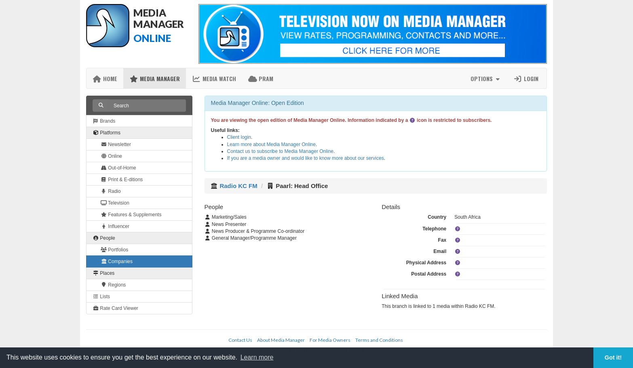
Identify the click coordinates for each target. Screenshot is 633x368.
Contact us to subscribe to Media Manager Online (280, 151)
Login (525, 78)
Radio (111, 191)
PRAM (260, 78)
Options (486, 78)
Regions (113, 285)
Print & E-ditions (122, 179)
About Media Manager (281, 340)
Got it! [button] (613, 357)
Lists (101, 296)
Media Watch (214, 78)
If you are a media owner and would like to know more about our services (305, 158)
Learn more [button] (257, 357)
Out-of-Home (118, 168)
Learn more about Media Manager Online (271, 144)
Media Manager (154, 78)
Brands (104, 121)
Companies (117, 261)
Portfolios (114, 250)
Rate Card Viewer (115, 308)
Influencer (115, 226)
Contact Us (240, 340)
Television (115, 203)
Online (111, 156)
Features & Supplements (131, 214)
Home (105, 78)
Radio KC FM (238, 185)
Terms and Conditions (379, 340)
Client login (239, 137)
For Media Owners (330, 340)
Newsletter (116, 144)
